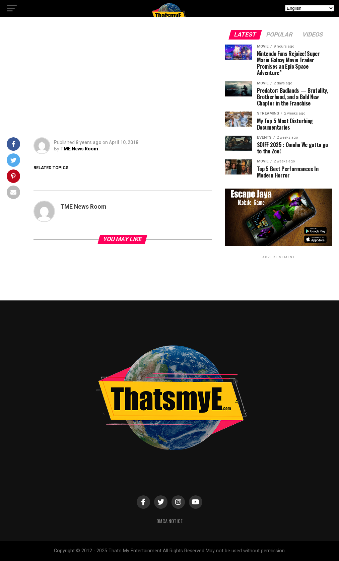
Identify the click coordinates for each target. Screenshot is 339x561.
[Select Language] (309, 8)
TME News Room (79, 148)
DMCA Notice (169, 520)
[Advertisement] (109, 80)
